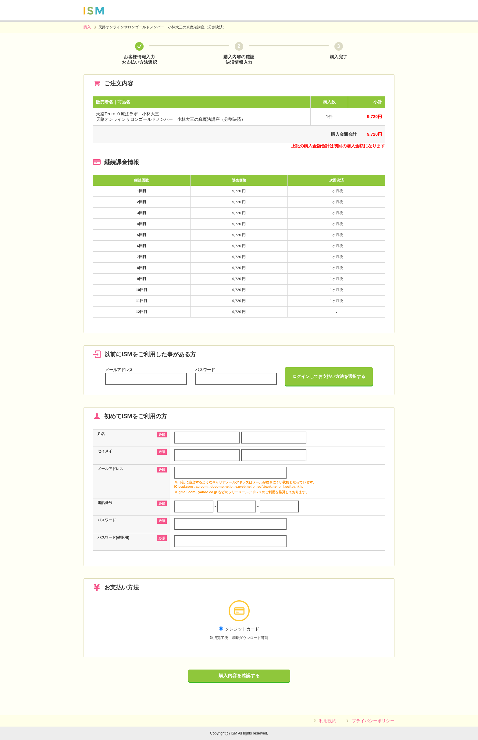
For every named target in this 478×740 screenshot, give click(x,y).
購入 (87, 27)
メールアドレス (119, 370)
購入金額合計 (344, 134)
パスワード (205, 370)
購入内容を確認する (239, 675)
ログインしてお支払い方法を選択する (329, 376)
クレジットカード (239, 633)
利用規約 (327, 720)
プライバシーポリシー (373, 720)
